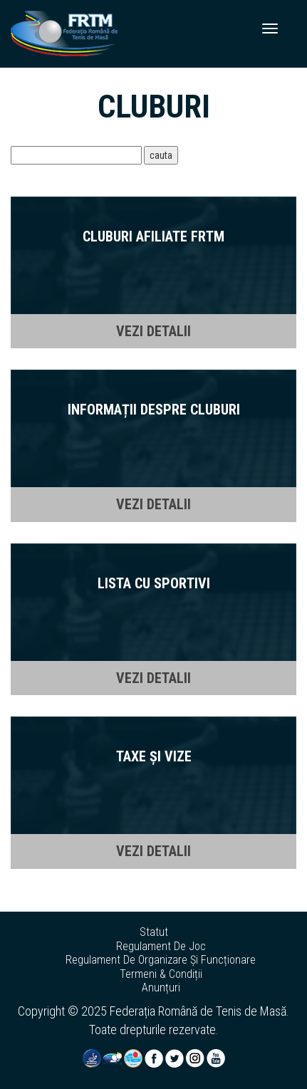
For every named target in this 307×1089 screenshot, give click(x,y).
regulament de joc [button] (161, 947)
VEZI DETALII (153, 331)
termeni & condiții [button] (161, 974)
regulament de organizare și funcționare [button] (161, 960)
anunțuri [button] (161, 988)
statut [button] (154, 932)
